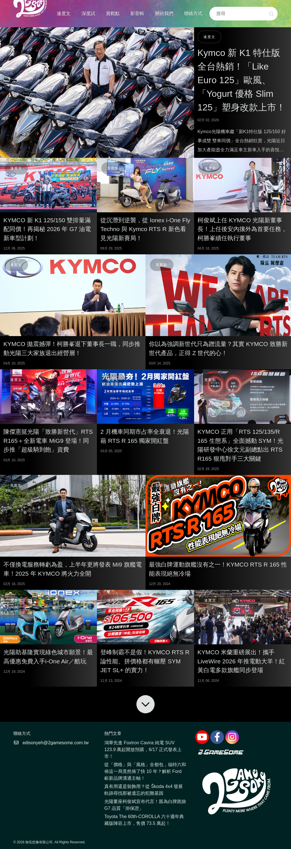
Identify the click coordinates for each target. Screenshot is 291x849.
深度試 (88, 13)
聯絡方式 (193, 13)
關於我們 (164, 13)
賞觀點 (113, 13)
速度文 (63, 13)
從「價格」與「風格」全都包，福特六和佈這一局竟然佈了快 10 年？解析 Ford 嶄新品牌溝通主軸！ (145, 771)
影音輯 (137, 13)
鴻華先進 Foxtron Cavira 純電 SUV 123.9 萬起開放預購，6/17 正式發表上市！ (143, 749)
